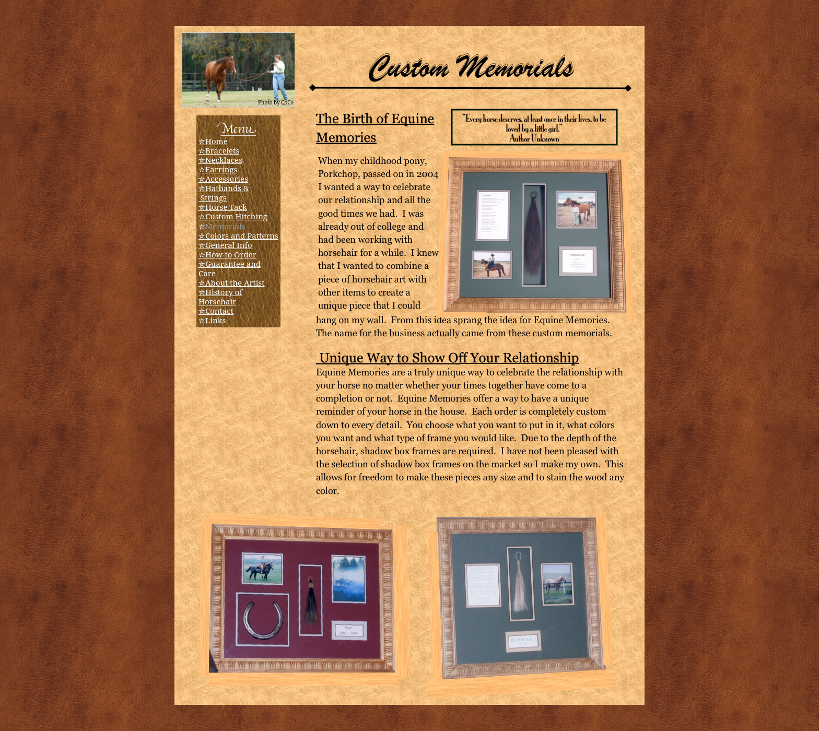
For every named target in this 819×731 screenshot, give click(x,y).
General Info (228, 245)
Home (216, 141)
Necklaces (223, 160)
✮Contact (215, 310)
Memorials (225, 226)
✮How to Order (227, 254)
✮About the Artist (231, 282)
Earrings (221, 169)
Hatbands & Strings (223, 193)
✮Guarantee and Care (229, 268)
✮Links (212, 320)
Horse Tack (226, 207)
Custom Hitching (236, 216)
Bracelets (222, 150)
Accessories (226, 178)
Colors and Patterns (241, 235)
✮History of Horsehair (220, 296)
